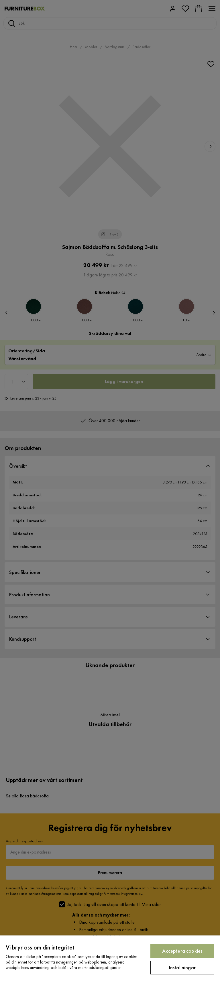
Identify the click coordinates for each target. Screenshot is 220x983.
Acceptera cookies (182, 950)
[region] (110, 959)
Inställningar (182, 967)
